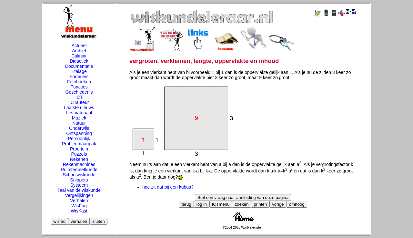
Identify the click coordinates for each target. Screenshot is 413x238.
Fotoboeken (79, 81)
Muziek (79, 117)
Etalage (78, 71)
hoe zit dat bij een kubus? (168, 187)
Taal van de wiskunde (79, 190)
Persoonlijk (79, 138)
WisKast (79, 210)
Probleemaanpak (79, 143)
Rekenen (79, 159)
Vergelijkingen (79, 195)
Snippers (79, 179)
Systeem (79, 185)
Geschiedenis (79, 92)
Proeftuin (79, 148)
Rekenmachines (79, 164)
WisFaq (78, 205)
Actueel (79, 45)
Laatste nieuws (79, 107)
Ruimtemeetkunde (79, 169)
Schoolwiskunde (79, 174)
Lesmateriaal (79, 112)
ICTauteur (79, 102)
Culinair (78, 55)
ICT (79, 97)
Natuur (79, 123)
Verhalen (79, 200)
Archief (79, 50)
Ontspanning (79, 133)
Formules (79, 76)
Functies (79, 86)
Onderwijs (79, 128)
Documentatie (79, 66)
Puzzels (79, 154)
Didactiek (79, 61)
